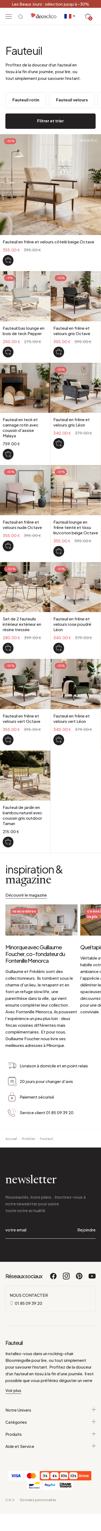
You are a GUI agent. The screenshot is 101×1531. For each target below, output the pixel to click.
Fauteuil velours (72, 99)
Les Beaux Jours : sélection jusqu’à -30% (50, 3)
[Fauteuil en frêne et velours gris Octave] (58, 352)
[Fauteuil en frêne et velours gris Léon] (58, 443)
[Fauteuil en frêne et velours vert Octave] (8, 739)
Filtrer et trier (50, 120)
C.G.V (10, 1500)
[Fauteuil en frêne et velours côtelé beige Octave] (8, 260)
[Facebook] (53, 1278)
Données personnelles (38, 1500)
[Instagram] (66, 1278)
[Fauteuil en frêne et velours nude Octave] (8, 546)
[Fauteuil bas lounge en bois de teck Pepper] (8, 352)
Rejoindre (86, 1229)
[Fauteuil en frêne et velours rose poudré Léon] (58, 648)
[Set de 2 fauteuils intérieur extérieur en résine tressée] (8, 648)
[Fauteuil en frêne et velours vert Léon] (58, 739)
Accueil (11, 1139)
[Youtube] (92, 1278)
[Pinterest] (79, 1278)
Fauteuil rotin (25, 99)
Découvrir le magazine (26, 894)
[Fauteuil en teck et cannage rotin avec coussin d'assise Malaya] (8, 454)
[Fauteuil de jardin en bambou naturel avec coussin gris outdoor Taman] (8, 842)
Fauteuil (46, 1139)
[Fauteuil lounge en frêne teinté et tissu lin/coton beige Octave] (58, 551)
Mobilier (28, 1139)
